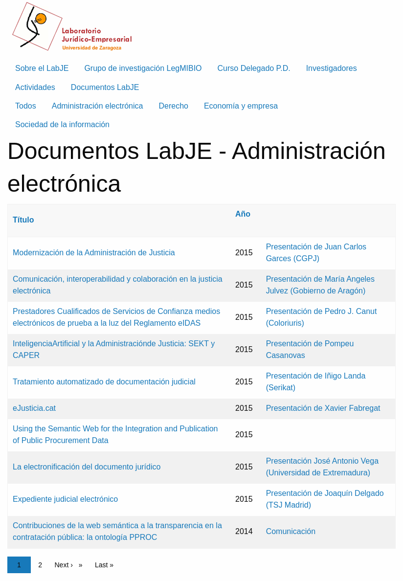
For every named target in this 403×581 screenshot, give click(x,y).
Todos (25, 106)
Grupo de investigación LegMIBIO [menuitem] (143, 68)
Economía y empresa (241, 106)
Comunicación (290, 531)
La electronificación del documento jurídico (86, 467)
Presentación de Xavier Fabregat (323, 408)
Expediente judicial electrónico (65, 499)
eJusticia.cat (34, 408)
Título (23, 220)
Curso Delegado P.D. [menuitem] (254, 68)
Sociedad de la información (62, 124)
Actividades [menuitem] (35, 87)
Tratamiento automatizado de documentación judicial (104, 382)
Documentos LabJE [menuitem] (105, 87)
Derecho (173, 106)
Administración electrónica (97, 106)
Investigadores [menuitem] (331, 68)
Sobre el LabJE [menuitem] (41, 68)
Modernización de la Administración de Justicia (94, 252)
